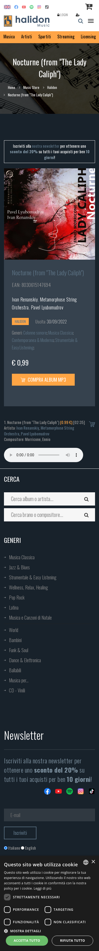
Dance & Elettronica (25, 660)
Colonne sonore (35, 333)
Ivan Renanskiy (25, 299)
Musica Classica (60, 333)
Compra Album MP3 (43, 379)
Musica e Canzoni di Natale (30, 617)
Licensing (88, 36)
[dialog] (49, 903)
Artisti (26, 36)
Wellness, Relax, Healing (28, 587)
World (13, 630)
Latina (13, 607)
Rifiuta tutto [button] (72, 940)
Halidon (52, 87)
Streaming (65, 36)
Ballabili (15, 670)
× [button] (93, 862)
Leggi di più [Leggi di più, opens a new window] (42, 888)
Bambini (15, 640)
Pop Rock (17, 597)
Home (11, 87)
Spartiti (44, 36)
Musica (9, 36)
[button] (49, 930)
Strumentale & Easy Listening (32, 577)
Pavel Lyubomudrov (47, 307)
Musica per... (19, 680)
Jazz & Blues (19, 567)
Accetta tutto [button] (27, 940)
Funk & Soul (18, 650)
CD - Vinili (17, 690)
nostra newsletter (45, 146)
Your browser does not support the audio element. (43, 455)
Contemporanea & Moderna (33, 340)
